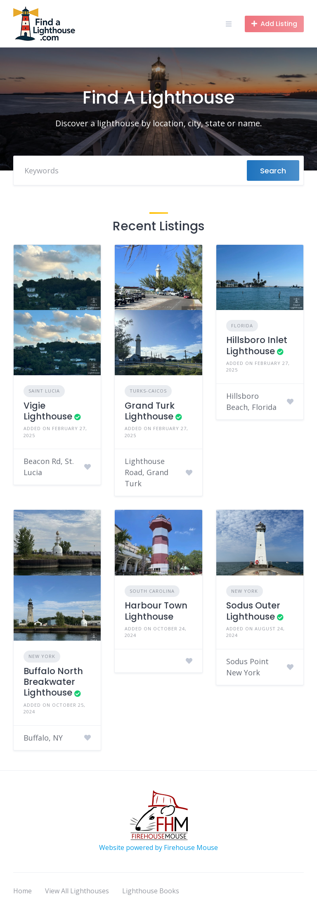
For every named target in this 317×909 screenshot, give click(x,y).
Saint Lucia (44, 391)
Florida (242, 325)
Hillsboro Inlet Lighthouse (256, 345)
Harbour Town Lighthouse (156, 610)
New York (41, 656)
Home (22, 890)
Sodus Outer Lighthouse (253, 610)
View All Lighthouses (77, 890)
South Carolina (152, 591)
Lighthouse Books (150, 890)
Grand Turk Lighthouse (150, 411)
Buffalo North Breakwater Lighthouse (53, 682)
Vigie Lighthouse (48, 411)
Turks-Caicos (148, 391)
